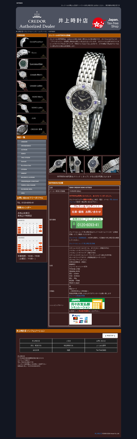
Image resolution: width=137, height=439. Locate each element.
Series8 (23, 161)
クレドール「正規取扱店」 (78, 238)
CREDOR (24, 142)
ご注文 (68, 341)
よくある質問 (101, 345)
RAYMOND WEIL (26, 189)
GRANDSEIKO (26, 146)
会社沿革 (36, 350)
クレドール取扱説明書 (77, 296)
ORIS (23, 193)
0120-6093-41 (28, 203)
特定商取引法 (68, 345)
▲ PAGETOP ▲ (110, 336)
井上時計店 (36, 341)
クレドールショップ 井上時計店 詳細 (82, 243)
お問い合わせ (101, 341)
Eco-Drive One (26, 165)
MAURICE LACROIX (28, 177)
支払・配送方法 (36, 345)
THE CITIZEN (25, 157)
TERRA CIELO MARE (28, 185)
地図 (68, 350)
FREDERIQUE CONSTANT (30, 181)
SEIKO (23, 153)
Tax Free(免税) (101, 350)
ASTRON (24, 150)
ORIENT (24, 173)
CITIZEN (24, 169)
